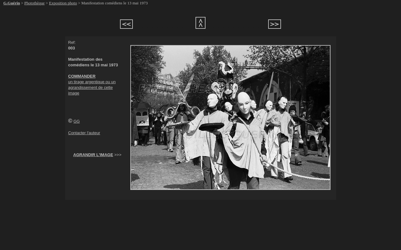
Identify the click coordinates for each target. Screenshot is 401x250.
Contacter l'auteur (84, 132)
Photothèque (34, 3)
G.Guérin (11, 3)
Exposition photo (63, 3)
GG (76, 121)
